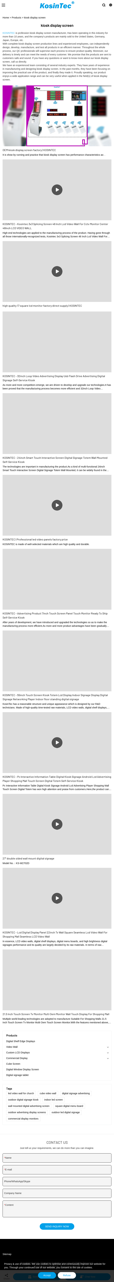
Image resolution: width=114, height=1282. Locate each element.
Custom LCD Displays (18, 1052)
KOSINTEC (9, 33)
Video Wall (12, 1047)
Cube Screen (13, 1063)
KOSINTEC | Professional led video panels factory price (35, 539)
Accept (47, 1275)
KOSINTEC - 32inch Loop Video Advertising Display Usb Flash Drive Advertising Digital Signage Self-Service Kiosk (54, 378)
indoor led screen (53, 1099)
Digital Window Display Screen (22, 1069)
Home (6, 17)
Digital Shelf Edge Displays (20, 1041)
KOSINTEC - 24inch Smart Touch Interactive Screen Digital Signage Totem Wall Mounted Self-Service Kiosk (55, 459)
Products (16, 17)
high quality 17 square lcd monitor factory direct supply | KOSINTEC (42, 305)
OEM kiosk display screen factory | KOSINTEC (29, 150)
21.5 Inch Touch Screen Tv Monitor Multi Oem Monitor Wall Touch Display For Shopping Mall (56, 1014)
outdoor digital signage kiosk (23, 1099)
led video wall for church (21, 1093)
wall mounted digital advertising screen (28, 1106)
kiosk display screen (35, 17)
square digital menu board (69, 1106)
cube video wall (48, 1093)
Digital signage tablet (17, 1075)
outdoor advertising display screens (27, 1112)
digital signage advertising (76, 1093)
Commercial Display (17, 1058)
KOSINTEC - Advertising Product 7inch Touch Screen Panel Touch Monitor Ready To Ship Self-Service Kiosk (55, 615)
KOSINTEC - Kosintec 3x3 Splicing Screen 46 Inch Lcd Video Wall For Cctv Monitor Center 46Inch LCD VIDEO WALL (55, 226)
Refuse (67, 1275)
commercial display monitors (23, 1118)
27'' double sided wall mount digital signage (28, 858)
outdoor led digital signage (66, 1112)
